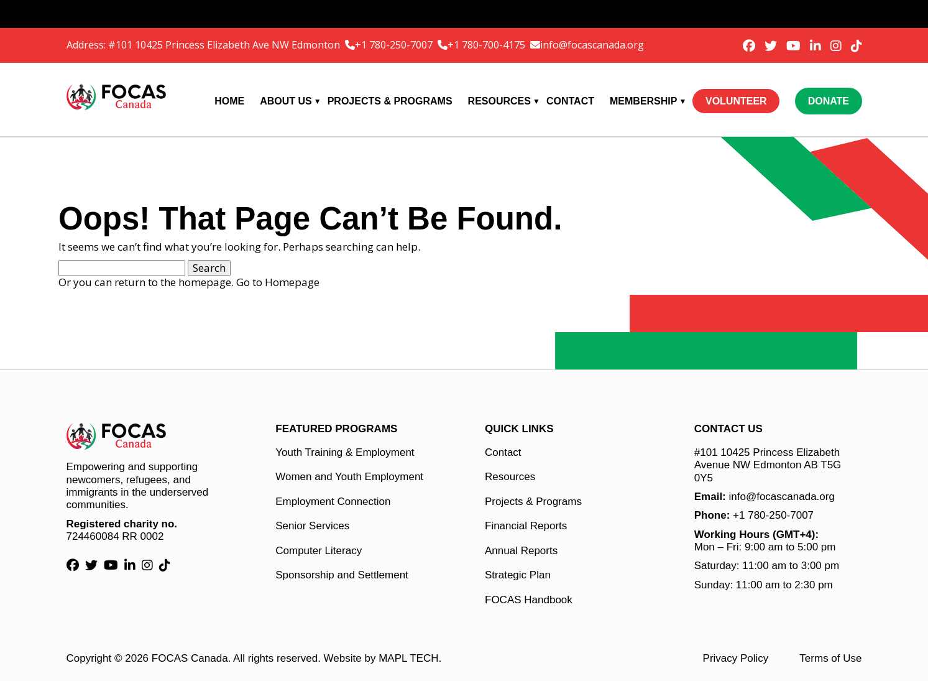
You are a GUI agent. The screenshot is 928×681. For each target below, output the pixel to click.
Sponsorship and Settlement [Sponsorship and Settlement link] (341, 575)
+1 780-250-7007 (395, 45)
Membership (643, 101)
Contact (570, 101)
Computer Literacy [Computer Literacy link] (318, 551)
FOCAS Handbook (528, 600)
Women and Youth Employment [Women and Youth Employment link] (349, 477)
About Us (286, 101)
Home (229, 101)
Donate (828, 101)
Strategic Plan (518, 575)
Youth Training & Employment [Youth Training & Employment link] (344, 452)
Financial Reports (526, 526)
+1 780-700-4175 (488, 45)
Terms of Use (830, 658)
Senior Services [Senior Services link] (312, 526)
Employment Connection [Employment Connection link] (332, 501)
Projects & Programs (390, 101)
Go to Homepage (277, 282)
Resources (499, 101)
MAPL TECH (408, 658)
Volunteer (736, 101)
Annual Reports (521, 551)
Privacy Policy (736, 658)
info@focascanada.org (592, 45)
